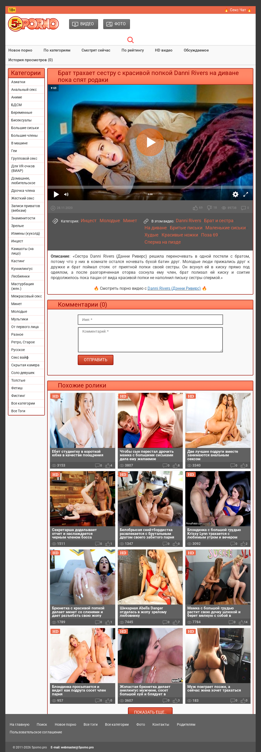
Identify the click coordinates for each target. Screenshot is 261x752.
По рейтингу (133, 50)
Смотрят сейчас (96, 50)
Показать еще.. (150, 712)
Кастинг (18, 261)
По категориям (57, 50)
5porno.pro (39, 747)
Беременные (21, 112)
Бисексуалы (21, 120)
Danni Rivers (188, 220)
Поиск (42, 724)
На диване (156, 227)
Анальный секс (24, 89)
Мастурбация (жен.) (22, 286)
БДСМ (16, 105)
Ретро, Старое (23, 342)
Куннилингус (22, 269)
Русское (18, 350)
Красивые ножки (180, 234)
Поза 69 (209, 234)
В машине (19, 143)
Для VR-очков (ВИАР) (23, 168)
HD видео (164, 50)
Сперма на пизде (163, 242)
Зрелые (17, 226)
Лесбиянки (20, 276)
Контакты (160, 724)
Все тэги (91, 724)
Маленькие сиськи (225, 227)
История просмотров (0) (30, 60)
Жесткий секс (22, 198)
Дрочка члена (23, 191)
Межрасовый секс (26, 296)
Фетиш (16, 388)
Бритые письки (186, 227)
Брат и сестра (218, 220)
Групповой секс (24, 158)
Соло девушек (23, 373)
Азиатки (18, 82)
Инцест (17, 241)
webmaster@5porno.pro (77, 747)
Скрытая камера (25, 365)
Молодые (19, 311)
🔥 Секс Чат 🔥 (238, 10)
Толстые (18, 380)
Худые (152, 234)
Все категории (23, 403)
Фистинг (18, 396)
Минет (16, 304)
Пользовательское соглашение (36, 732)
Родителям (186, 724)
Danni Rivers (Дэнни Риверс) (174, 288)
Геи (14, 151)
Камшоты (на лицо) (22, 251)
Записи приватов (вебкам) (25, 208)
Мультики (19, 319)
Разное (17, 334)
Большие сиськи (25, 128)
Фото (140, 724)
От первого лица (25, 327)
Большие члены (24, 135)
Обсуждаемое (196, 50)
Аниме (16, 97)
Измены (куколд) (25, 233)
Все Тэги (18, 411)
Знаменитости (23, 218)
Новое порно (20, 50)
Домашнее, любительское (23, 180)
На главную (19, 724)
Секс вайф (20, 357)
